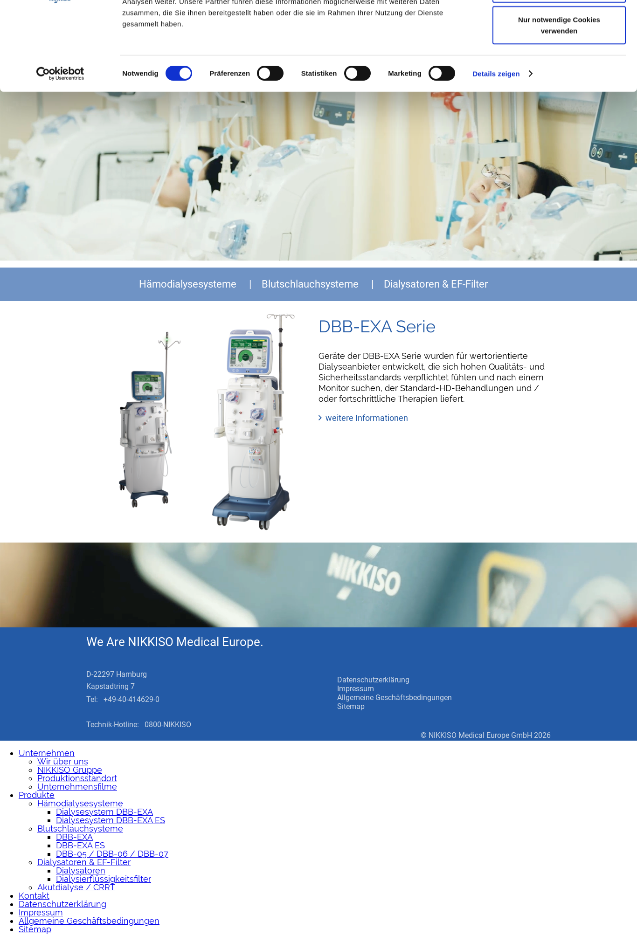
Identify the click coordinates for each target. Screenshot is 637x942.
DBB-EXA (74, 837)
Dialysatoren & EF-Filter (436, 284)
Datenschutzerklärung (373, 679)
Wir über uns (62, 761)
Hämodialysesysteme (187, 284)
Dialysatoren (80, 870)
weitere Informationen (366, 418)
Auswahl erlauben (559, 55)
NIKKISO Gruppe (69, 770)
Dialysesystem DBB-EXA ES (110, 820)
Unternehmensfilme (77, 786)
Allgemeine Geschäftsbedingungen (394, 697)
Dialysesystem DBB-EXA (104, 812)
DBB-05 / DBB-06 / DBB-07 (112, 854)
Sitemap (351, 706)
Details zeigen (495, 140)
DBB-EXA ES (80, 845)
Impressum (355, 688)
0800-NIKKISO (168, 724)
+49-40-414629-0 (131, 699)
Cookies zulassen (559, 24)
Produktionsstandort (77, 778)
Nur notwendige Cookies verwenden (559, 91)
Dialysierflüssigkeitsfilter (103, 879)
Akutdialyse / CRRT (76, 887)
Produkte (37, 795)
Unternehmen (47, 753)
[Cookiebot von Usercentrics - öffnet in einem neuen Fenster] (60, 140)
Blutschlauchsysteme (310, 284)
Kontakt (34, 896)
